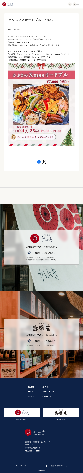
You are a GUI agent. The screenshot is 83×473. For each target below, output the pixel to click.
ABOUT (32, 396)
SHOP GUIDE (48, 391)
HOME (31, 387)
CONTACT (47, 396)
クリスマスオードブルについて (31, 20)
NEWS (45, 387)
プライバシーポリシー (22, 465)
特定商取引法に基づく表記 (59, 465)
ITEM (31, 391)
